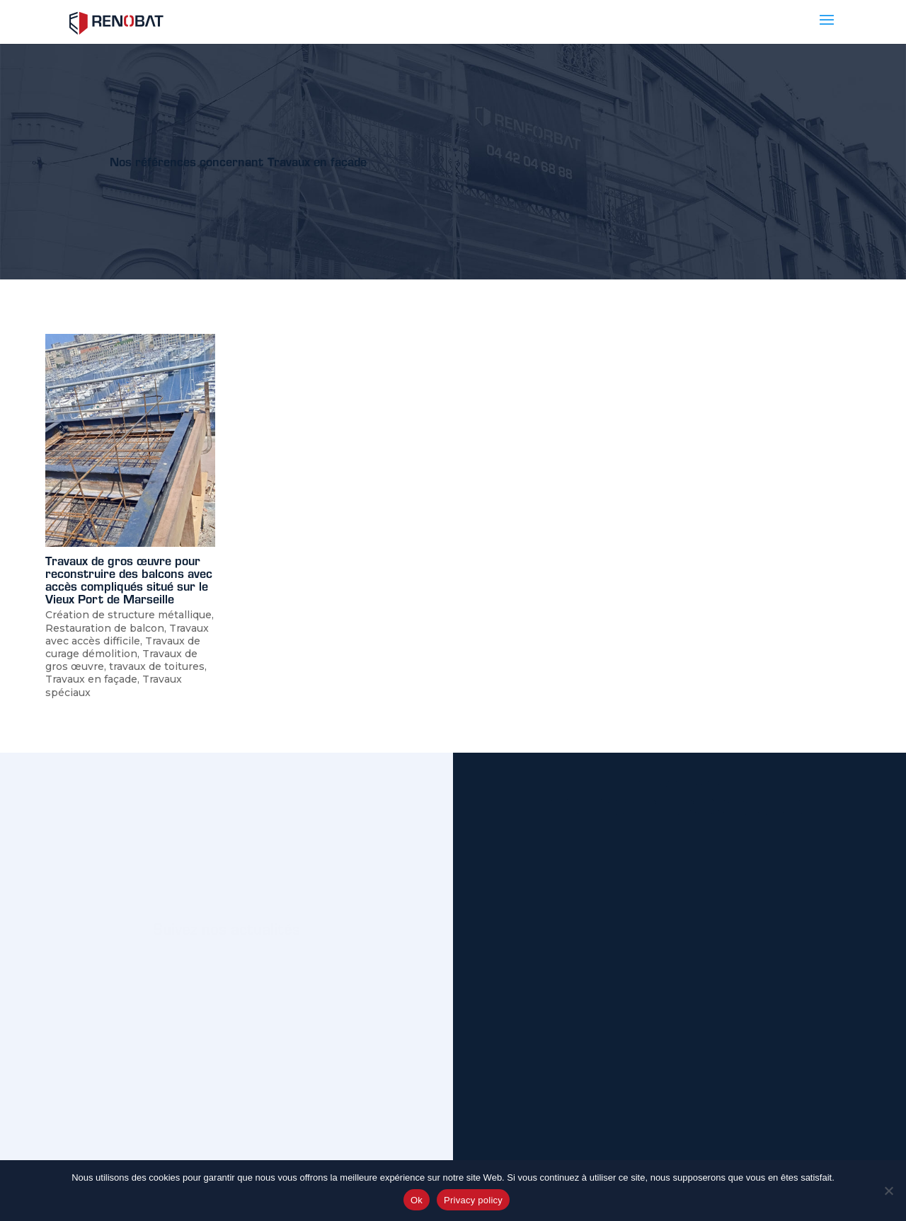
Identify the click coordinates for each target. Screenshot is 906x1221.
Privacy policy (473, 1200)
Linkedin (278, 983)
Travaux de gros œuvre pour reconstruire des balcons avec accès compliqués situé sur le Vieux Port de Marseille (128, 579)
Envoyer (801, 1144)
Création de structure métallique (128, 614)
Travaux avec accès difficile (127, 634)
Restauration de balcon (104, 628)
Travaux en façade (91, 679)
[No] (888, 1191)
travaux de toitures (157, 666)
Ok (417, 1200)
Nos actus (178, 983)
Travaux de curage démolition (122, 647)
